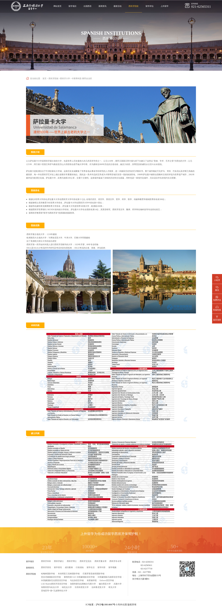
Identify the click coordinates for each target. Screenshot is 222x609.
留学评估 (149, 6)
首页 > (45, 78)
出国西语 (87, 6)
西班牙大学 (65, 78)
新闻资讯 (102, 6)
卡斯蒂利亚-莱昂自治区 (82, 78)
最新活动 (117, 6)
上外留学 (164, 6)
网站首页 (57, 6)
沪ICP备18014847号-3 (106, 604)
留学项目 (72, 6)
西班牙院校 (133, 6)
